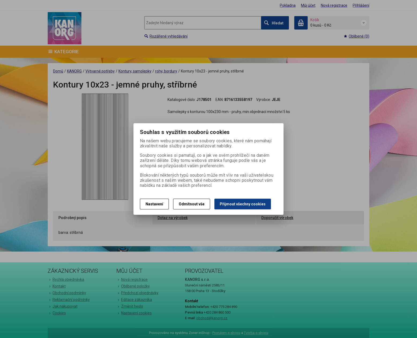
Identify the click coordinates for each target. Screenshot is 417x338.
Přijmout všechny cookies (243, 204)
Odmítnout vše (191, 204)
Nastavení (154, 204)
